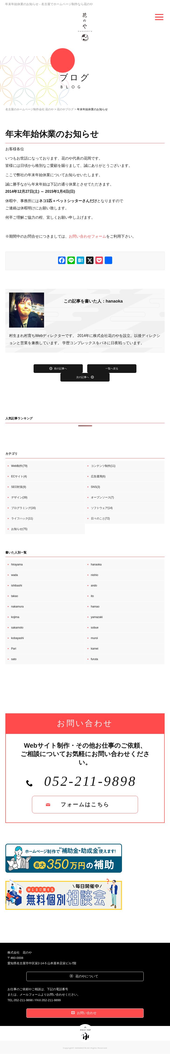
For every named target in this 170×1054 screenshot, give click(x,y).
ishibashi (16, 585)
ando (94, 585)
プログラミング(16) (23, 508)
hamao (95, 606)
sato (14, 659)
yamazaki (97, 617)
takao (14, 596)
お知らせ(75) (19, 529)
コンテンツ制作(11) (103, 466)
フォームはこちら (85, 805)
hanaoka (96, 564)
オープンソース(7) (102, 497)
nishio (94, 575)
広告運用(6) (98, 476)
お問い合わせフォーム (87, 237)
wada (14, 575)
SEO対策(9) (18, 487)
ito (92, 596)
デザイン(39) (19, 497)
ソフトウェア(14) (102, 508)
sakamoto (17, 627)
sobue (95, 627)
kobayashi (17, 638)
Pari (13, 648)
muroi (94, 638)
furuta (94, 659)
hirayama (17, 564)
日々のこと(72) (100, 518)
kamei (94, 648)
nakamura (17, 606)
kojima (15, 617)
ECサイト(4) (19, 476)
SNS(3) (95, 487)
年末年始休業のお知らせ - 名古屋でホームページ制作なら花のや (55, 4)
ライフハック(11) (22, 518)
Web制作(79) (19, 466)
